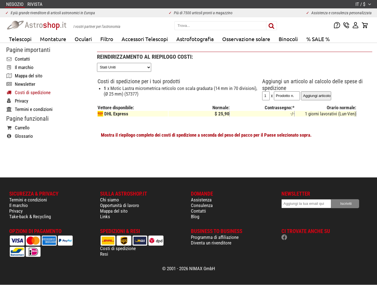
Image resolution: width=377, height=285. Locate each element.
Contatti (198, 211)
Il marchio (18, 205)
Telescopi (20, 38)
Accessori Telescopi (145, 38)
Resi (104, 254)
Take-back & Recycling (30, 216)
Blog (195, 216)
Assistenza (201, 200)
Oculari (83, 38)
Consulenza (202, 205)
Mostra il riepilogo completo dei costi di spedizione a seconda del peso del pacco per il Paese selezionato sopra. (206, 135)
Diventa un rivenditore (211, 243)
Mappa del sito (114, 211)
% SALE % (318, 38)
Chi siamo (109, 200)
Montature (53, 38)
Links (105, 216)
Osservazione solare (246, 38)
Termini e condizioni (28, 200)
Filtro (106, 38)
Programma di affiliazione (215, 237)
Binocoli (288, 38)
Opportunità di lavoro (119, 205)
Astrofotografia (195, 38)
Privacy (16, 211)
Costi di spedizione (118, 248)
